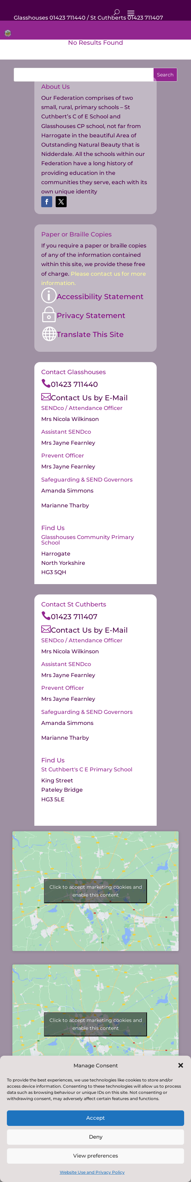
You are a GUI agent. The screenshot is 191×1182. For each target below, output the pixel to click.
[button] (180, 1065)
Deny (95, 1136)
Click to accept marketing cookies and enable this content (95, 891)
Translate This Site (90, 334)
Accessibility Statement (100, 296)
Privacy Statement (91, 315)
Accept (95, 1118)
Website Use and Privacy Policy (92, 1172)
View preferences (95, 1155)
